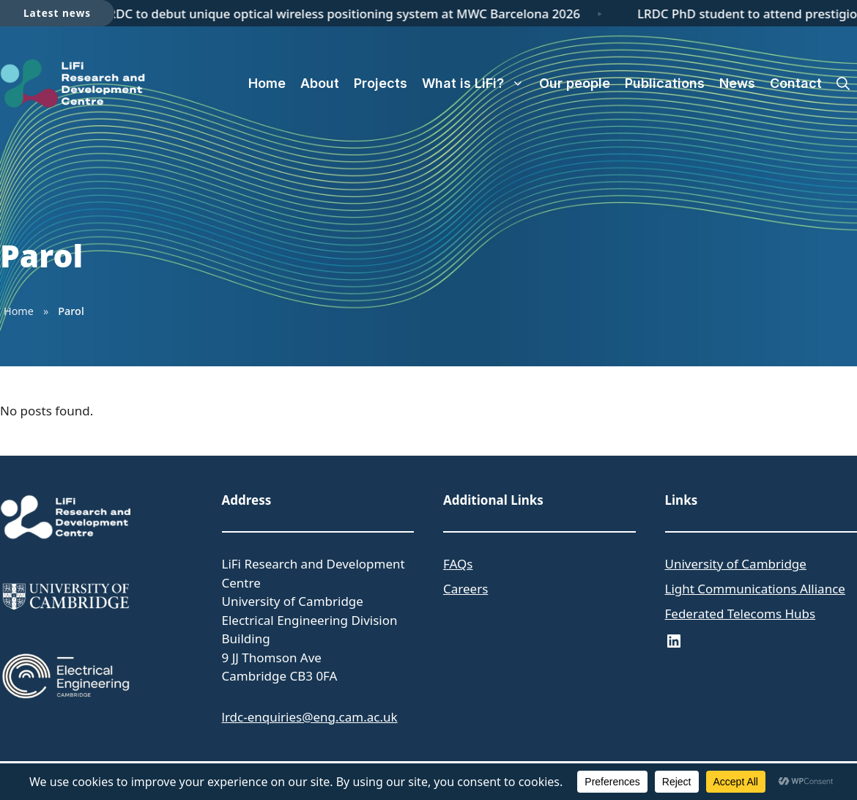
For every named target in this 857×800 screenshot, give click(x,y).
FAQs (457, 563)
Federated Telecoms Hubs (740, 613)
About (319, 83)
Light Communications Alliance (755, 588)
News (737, 83)
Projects (380, 83)
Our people (574, 83)
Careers (465, 588)
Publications (665, 83)
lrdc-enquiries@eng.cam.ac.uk (310, 716)
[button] (843, 83)
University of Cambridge (735, 563)
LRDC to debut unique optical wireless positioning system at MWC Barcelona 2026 (343, 13)
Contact (796, 83)
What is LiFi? (477, 83)
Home (267, 83)
